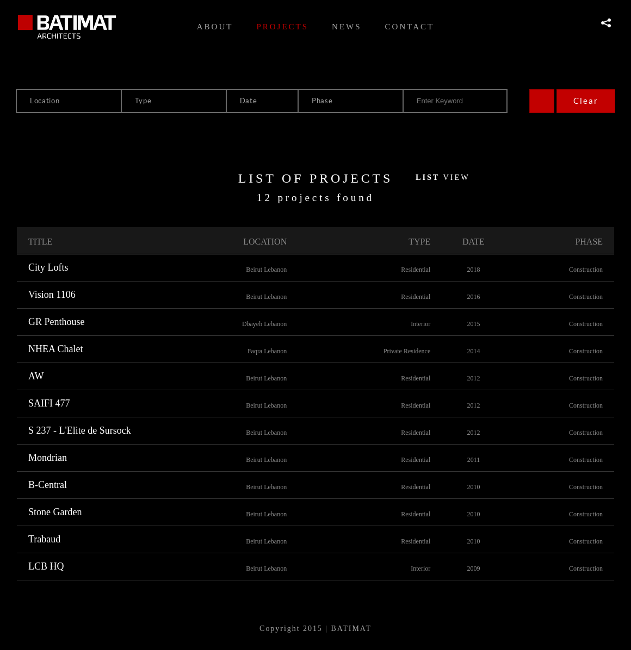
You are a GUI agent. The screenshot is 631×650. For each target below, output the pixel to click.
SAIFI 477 (49, 403)
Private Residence (406, 351)
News (347, 26)
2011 (473, 460)
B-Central (47, 484)
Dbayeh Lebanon (264, 324)
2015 (473, 324)
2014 (473, 351)
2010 (473, 487)
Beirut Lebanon (266, 269)
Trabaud (44, 539)
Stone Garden (55, 512)
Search (541, 101)
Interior (420, 324)
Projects (282, 26)
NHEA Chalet (55, 348)
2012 (473, 378)
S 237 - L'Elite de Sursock (79, 430)
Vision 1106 (52, 294)
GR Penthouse (56, 321)
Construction (586, 269)
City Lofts (48, 267)
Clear (586, 100)
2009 (473, 568)
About (215, 26)
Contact (410, 26)
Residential (415, 269)
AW (36, 376)
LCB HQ (46, 566)
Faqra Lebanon (267, 351)
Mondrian (47, 457)
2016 (473, 297)
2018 (473, 269)
